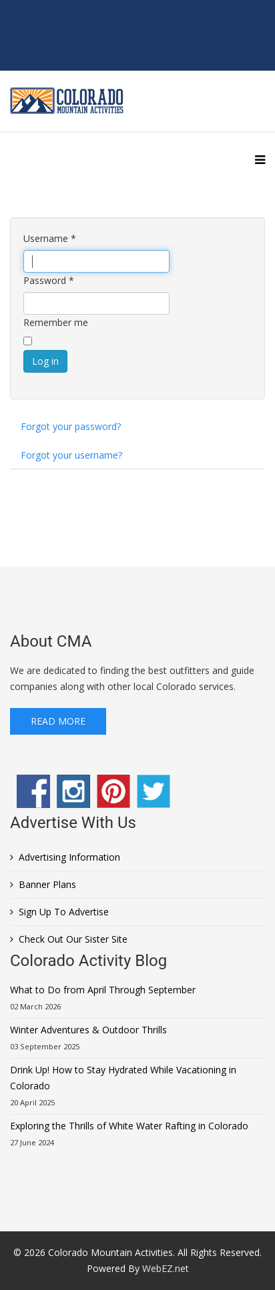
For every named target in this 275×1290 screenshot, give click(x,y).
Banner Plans (47, 884)
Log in (45, 361)
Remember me (55, 322)
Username (49, 238)
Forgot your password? (71, 426)
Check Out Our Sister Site (73, 939)
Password (48, 280)
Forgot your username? (71, 455)
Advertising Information (69, 857)
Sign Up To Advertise (64, 911)
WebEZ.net (165, 1268)
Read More (58, 721)
